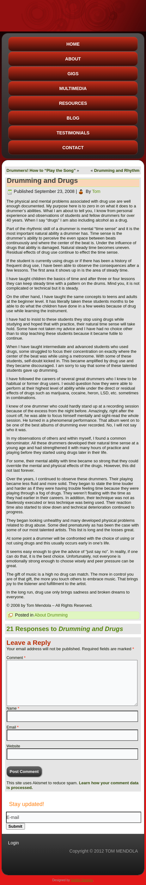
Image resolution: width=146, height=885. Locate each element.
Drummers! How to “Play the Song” (41, 170)
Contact (72, 147)
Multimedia (73, 88)
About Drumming (51, 614)
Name (13, 708)
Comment (16, 658)
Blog (73, 118)
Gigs (72, 73)
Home (73, 44)
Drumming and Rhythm (117, 170)
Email (13, 727)
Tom (96, 191)
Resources (73, 103)
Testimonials (73, 132)
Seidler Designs (82, 880)
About (73, 58)
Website (13, 746)
